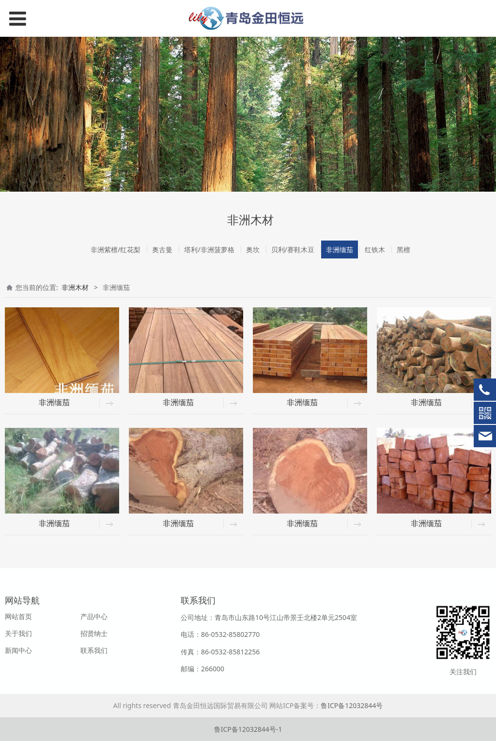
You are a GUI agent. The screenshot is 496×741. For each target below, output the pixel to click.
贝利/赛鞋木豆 (292, 249)
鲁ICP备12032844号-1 (248, 729)
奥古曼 (162, 249)
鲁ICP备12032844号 (352, 705)
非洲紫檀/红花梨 (115, 249)
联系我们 (94, 650)
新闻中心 (18, 650)
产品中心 (94, 616)
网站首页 (18, 616)
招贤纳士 (94, 633)
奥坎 (253, 249)
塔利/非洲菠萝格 (209, 249)
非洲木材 (75, 287)
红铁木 (375, 249)
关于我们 (18, 633)
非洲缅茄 (339, 249)
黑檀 (403, 249)
